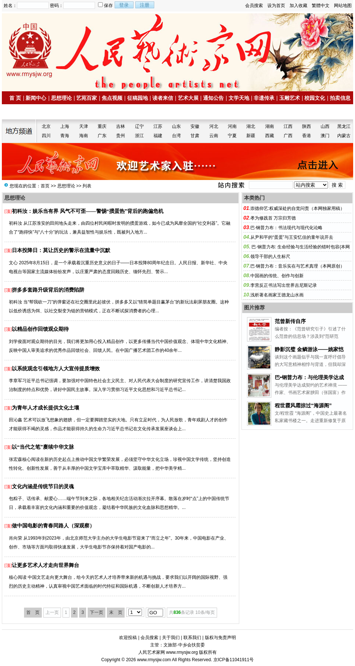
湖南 (269, 126)
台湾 (176, 135)
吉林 (120, 126)
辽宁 (139, 126)
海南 (83, 135)
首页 (45, 185)
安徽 (194, 126)
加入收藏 (298, 5)
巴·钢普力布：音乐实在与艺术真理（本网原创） (297, 266)
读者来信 (162, 98)
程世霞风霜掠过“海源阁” (303, 405)
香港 (306, 135)
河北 (213, 126)
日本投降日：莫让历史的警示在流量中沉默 (61, 250)
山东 (176, 126)
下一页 (96, 612)
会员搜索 (254, 5)
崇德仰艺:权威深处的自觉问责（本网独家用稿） (297, 208)
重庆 (102, 126)
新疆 (250, 135)
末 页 (115, 612)
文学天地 (239, 98)
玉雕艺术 (289, 98)
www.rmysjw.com (154, 659)
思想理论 (61, 98)
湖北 (250, 126)
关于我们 (171, 637)
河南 (232, 126)
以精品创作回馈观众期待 (40, 329)
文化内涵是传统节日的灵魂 (43, 486)
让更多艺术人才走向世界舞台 (45, 565)
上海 (64, 126)
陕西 (306, 126)
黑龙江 (344, 126)
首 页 (15, 98)
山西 (325, 126)
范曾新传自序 (290, 321)
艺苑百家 (86, 98)
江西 (288, 126)
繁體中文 (320, 5)
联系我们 (192, 637)
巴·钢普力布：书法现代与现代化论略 (286, 227)
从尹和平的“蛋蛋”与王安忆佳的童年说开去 (291, 237)
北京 (46, 126)
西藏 (269, 135)
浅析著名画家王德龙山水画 (277, 295)
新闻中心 (36, 98)
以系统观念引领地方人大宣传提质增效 (56, 368)
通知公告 (213, 98)
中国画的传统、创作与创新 (277, 275)
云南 (213, 135)
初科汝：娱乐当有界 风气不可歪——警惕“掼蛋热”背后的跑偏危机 (87, 211)
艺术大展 (188, 98)
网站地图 (343, 5)
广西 (288, 135)
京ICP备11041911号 (233, 659)
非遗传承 (264, 98)
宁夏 (232, 135)
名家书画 (22, 112)
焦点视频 (112, 98)
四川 (46, 135)
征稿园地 (137, 98)
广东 (102, 135)
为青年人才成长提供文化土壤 (45, 408)
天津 (83, 126)
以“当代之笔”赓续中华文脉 (43, 447)
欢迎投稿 (128, 637)
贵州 (120, 135)
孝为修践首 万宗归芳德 (273, 218)
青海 (64, 135)
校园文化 (314, 98)
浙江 (139, 135)
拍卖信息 (340, 98)
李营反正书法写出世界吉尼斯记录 (283, 285)
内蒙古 (344, 135)
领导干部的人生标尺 (270, 256)
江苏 (157, 126)
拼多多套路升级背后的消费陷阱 (48, 290)
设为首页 (276, 5)
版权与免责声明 (220, 637)
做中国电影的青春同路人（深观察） (53, 526)
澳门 (325, 135)
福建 (157, 135)
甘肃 (194, 135)
